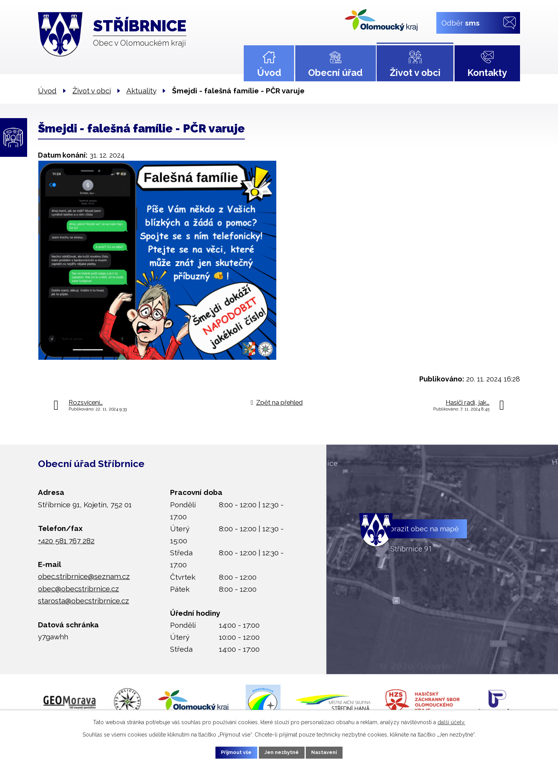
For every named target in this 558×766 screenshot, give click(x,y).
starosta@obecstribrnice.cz (83, 600)
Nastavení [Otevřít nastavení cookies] (333, 752)
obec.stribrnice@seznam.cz (84, 576)
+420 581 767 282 (66, 540)
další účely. (451, 721)
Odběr (460, 22)
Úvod (269, 72)
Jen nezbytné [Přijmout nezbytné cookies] (282, 752)
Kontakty (487, 72)
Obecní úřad (335, 72)
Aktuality (141, 90)
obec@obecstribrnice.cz (78, 588)
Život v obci (415, 72)
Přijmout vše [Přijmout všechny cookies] (228, 752)
